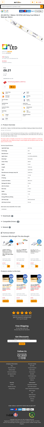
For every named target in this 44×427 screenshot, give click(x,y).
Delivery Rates (12, 369)
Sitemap (12, 376)
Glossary (32, 398)
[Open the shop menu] (3, 2)
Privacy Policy (12, 388)
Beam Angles (32, 390)
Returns (32, 380)
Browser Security (12, 386)
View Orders (32, 369)
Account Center (32, 364)
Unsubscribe (32, 378)
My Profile (32, 365)
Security (12, 382)
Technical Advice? (8, 233)
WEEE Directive (32, 394)
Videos (32, 400)
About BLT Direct (12, 367)
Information (32, 382)
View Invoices (32, 372)
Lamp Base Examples (32, 384)
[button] (42, 253)
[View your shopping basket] (39, 2)
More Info (5, 301)
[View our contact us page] (32, 2)
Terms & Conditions (11, 372)
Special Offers (32, 396)
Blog (12, 365)
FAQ (32, 392)
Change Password (32, 367)
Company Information (12, 364)
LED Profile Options (32, 386)
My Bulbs (32, 374)
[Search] (41, 6)
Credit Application (32, 376)
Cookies (12, 384)
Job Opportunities (12, 374)
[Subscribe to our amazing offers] (22, 341)
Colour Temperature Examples (32, 388)
